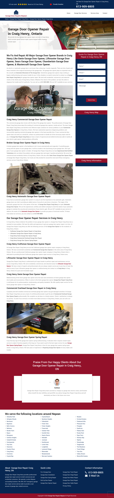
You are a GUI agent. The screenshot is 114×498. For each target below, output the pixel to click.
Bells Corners (11, 426)
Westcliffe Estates (82, 456)
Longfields (45, 447)
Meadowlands (46, 454)
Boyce (8, 433)
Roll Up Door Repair (46, 480)
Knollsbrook (45, 442)
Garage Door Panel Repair (70, 480)
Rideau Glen (80, 431)
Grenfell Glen (45, 433)
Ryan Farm (80, 435)
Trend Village (81, 449)
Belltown (9, 428)
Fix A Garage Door (46, 472)
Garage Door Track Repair (70, 472)
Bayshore (9, 424)
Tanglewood (80, 445)
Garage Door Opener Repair (49, 483)
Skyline (79, 440)
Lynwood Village (46, 449)
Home (68, 13)
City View (9, 445)
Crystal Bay (10, 456)
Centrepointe (10, 442)
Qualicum (80, 428)
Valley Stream (81, 454)
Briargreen (10, 435)
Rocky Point (80, 433)
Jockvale (44, 440)
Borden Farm (10, 431)
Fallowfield (45, 421)
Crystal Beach (46, 417)
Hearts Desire (46, 435)
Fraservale (45, 428)
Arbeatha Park (11, 417)
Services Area (95, 13)
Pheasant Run (81, 424)
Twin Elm (79, 451)
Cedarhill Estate (11, 440)
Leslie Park (45, 445)
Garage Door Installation (48, 475)
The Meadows (81, 447)
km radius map (91, 134)
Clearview (9, 447)
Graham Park (45, 431)
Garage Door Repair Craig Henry (19, 19)
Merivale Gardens (47, 456)
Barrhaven (10, 421)
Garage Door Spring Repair (48, 478)
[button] (51, 382)
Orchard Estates (81, 419)
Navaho (79, 417)
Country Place (11, 449)
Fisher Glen (45, 424)
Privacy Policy (67, 486)
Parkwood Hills (81, 421)
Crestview (10, 454)
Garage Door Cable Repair (70, 483)
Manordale (45, 451)
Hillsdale (44, 438)
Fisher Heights (46, 426)
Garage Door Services (80, 13)
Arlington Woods (11, 419)
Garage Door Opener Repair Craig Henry (41, 19)
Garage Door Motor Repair (70, 478)
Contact (105, 13)
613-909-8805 (85, 7)
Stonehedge (80, 442)
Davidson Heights (47, 419)
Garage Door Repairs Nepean (56, 496)
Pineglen (79, 426)
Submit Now (91, 100)
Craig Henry (10, 451)
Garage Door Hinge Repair (70, 475)
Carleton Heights (12, 438)
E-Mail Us (94, 476)
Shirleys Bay (80, 438)
